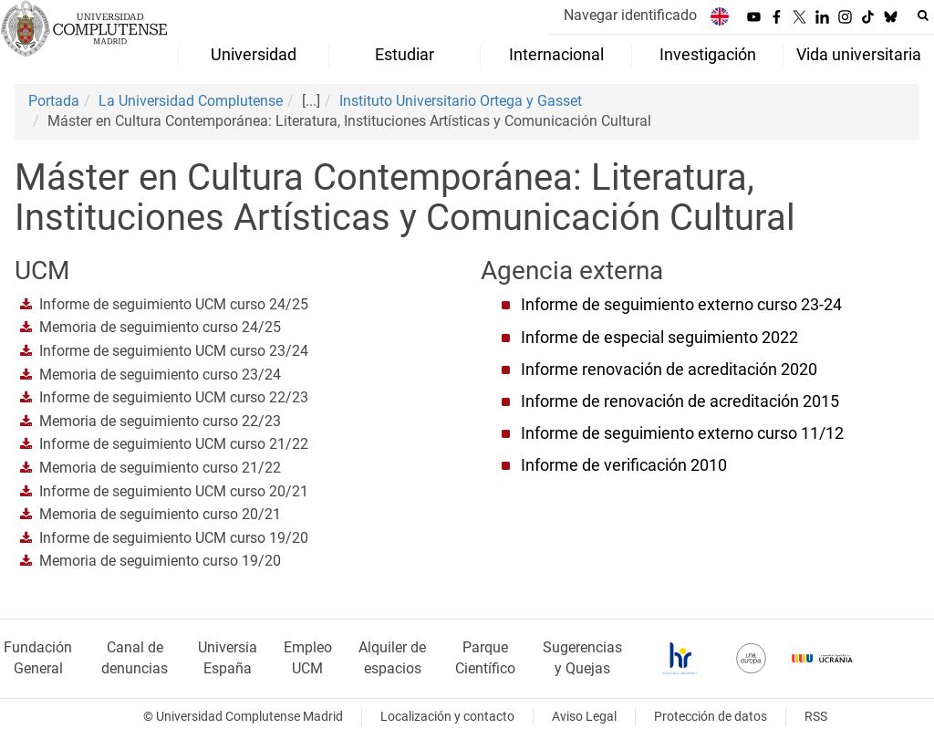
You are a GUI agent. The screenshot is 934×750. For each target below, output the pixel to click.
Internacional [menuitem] (556, 55)
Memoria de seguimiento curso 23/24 (160, 374)
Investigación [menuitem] (707, 55)
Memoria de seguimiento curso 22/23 (160, 421)
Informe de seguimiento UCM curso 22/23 (173, 397)
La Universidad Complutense (191, 100)
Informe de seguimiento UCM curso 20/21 (173, 491)
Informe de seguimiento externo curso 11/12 (682, 433)
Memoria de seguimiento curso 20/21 (160, 514)
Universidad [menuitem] (253, 55)
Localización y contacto (447, 716)
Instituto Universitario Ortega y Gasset (460, 100)
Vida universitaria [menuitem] (858, 55)
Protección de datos (710, 716)
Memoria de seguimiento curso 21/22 (160, 467)
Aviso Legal (584, 716)
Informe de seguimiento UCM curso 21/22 (173, 444)
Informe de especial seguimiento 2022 (659, 337)
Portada (53, 100)
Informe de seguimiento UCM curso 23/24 (173, 350)
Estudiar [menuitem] (404, 55)
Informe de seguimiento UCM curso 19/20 (173, 538)
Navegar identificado (630, 15)
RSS (815, 716)
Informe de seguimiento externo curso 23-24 (681, 305)
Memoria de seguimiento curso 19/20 (160, 560)
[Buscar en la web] (923, 15)
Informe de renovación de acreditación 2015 (680, 401)
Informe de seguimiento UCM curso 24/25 (173, 304)
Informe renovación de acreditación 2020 (669, 369)
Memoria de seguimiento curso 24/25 (160, 327)
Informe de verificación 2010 (624, 465)
